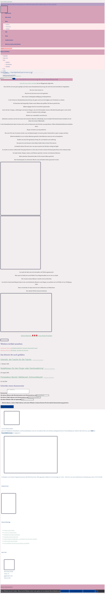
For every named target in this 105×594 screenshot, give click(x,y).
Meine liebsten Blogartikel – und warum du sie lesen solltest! (20, 540)
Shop (4, 70)
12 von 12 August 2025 (10, 533)
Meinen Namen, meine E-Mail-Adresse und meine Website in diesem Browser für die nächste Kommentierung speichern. (35, 403)
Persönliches (9, 64)
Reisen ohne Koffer (9, 531)
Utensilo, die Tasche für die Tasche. (22, 359)
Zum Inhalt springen (6, 1)
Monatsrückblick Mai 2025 (11, 537)
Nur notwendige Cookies (76, 591)
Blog (4, 60)
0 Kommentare (17, 76)
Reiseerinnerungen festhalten (12, 535)
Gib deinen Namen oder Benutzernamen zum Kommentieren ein (18, 396)
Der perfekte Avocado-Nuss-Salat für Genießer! (16, 544)
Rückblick (8, 66)
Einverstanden (65, 591)
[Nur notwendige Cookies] (96, 592)
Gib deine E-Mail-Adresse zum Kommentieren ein (14, 398)
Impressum (3, 587)
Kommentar (4, 394)
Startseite (5, 55)
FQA (4, 68)
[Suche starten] (13, 79)
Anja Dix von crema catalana (28, 83)
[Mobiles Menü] (5, 51)
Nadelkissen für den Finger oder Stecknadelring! (28, 368)
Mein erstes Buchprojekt (10, 542)
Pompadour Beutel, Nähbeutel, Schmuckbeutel (27, 377)
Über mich (5, 58)
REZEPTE (8, 62)
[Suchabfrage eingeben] (6, 48)
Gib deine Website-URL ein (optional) (11, 400)
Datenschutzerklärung (9, 587)
